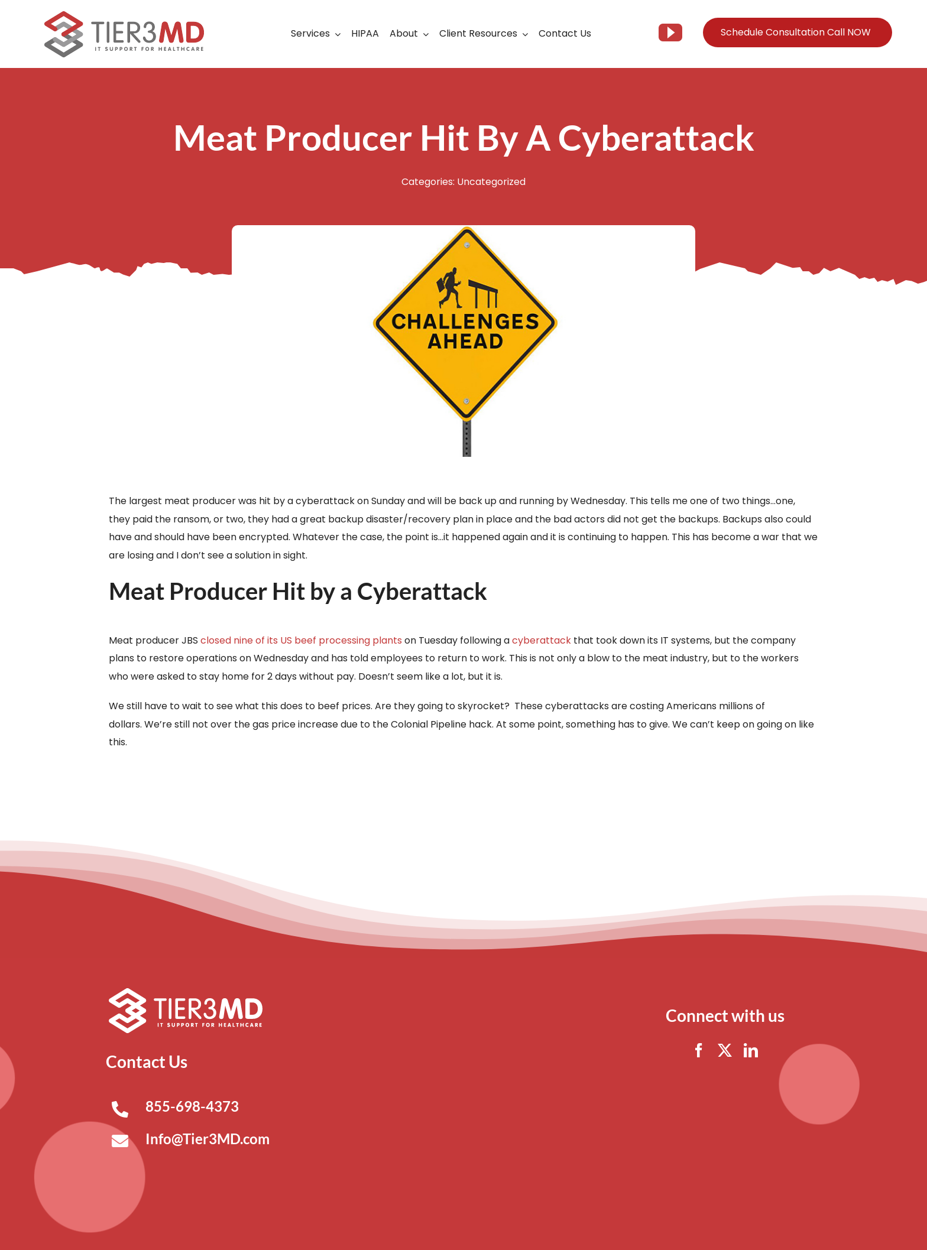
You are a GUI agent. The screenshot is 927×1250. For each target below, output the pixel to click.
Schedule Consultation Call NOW (796, 32)
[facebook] (699, 1050)
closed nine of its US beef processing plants (301, 640)
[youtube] (670, 32)
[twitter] (725, 1050)
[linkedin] (751, 1050)
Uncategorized (491, 182)
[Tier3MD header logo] (124, 15)
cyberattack (541, 640)
